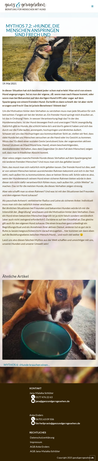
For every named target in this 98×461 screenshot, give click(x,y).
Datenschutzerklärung (42, 437)
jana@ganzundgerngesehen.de (53, 401)
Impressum (36, 441)
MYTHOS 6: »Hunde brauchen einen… (27, 364)
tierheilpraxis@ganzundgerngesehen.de (58, 423)
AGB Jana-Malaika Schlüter (45, 451)
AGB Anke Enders (40, 446)
